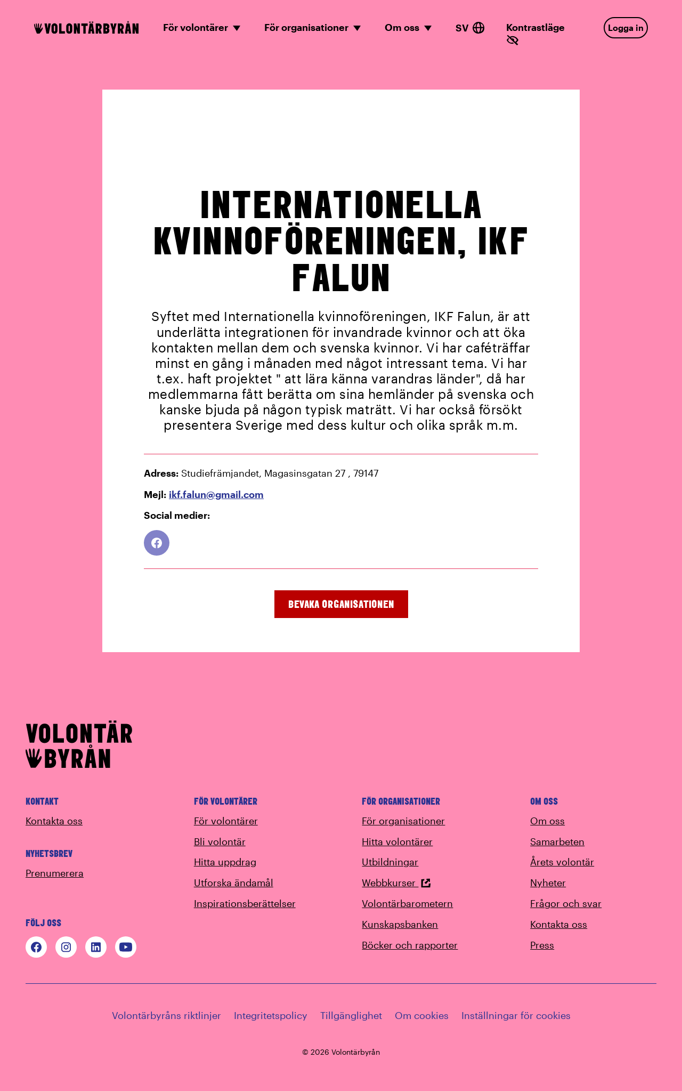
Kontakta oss (54, 821)
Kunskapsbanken (400, 924)
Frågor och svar (566, 903)
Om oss (547, 821)
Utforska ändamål (233, 882)
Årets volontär (562, 862)
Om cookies (422, 1015)
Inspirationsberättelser (245, 903)
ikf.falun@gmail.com (216, 494)
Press (542, 945)
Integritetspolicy (270, 1015)
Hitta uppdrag (225, 862)
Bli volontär (220, 841)
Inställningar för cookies (516, 1015)
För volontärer (226, 821)
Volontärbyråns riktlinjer (166, 1015)
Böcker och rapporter (410, 945)
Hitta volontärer (397, 841)
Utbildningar (390, 862)
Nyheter (548, 882)
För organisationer (403, 821)
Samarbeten (557, 841)
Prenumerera (55, 873)
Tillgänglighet (351, 1015)
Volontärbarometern (407, 903)
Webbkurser (396, 882)
